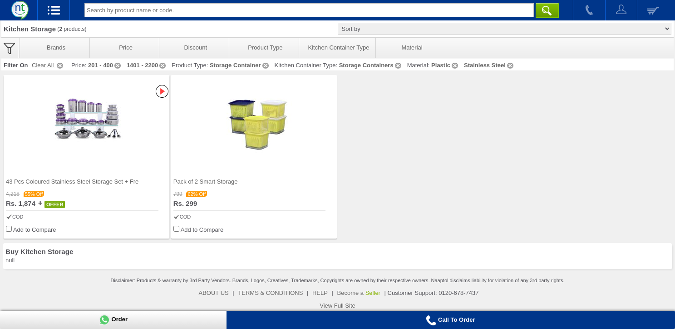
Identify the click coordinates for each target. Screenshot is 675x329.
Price (126, 47)
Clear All (48, 65)
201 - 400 (105, 65)
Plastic (445, 65)
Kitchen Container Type (339, 47)
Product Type (265, 47)
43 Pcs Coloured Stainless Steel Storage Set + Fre (72, 181)
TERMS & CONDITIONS (270, 292)
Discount (195, 47)
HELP (320, 292)
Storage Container (240, 65)
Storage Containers (371, 65)
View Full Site (337, 305)
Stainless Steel (489, 65)
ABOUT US (214, 292)
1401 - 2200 (147, 65)
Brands (56, 47)
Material (411, 47)
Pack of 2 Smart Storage (205, 181)
